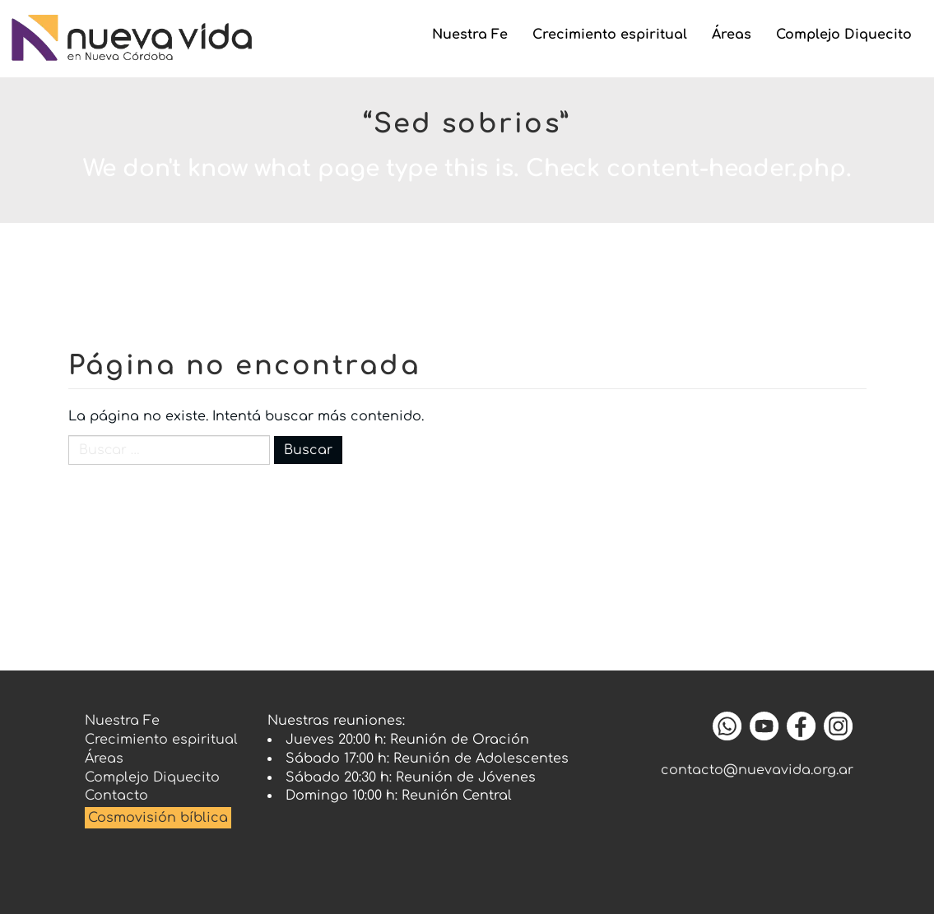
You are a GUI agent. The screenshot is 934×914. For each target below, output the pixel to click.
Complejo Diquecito (844, 34)
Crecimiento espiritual (609, 34)
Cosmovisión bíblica (158, 817)
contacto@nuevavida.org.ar (757, 770)
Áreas (731, 34)
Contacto (116, 795)
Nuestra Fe (470, 34)
